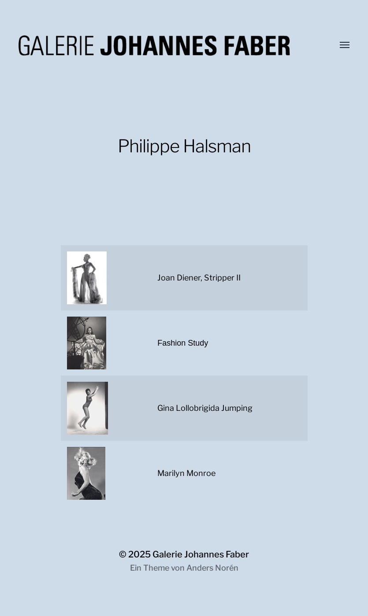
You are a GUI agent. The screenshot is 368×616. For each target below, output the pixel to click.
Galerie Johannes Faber (200, 554)
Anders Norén (212, 567)
